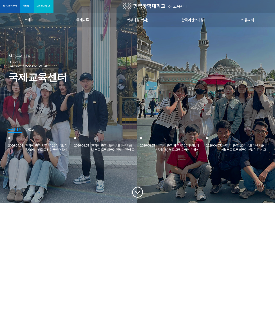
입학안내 (27, 6)
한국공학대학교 (10, 6)
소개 (27, 20)
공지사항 (15, 129)
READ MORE (263, 130)
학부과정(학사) (137, 20)
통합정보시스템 (43, 6)
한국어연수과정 (193, 20)
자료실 (30, 130)
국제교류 (82, 20)
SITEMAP (270, 6)
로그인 (260, 6)
